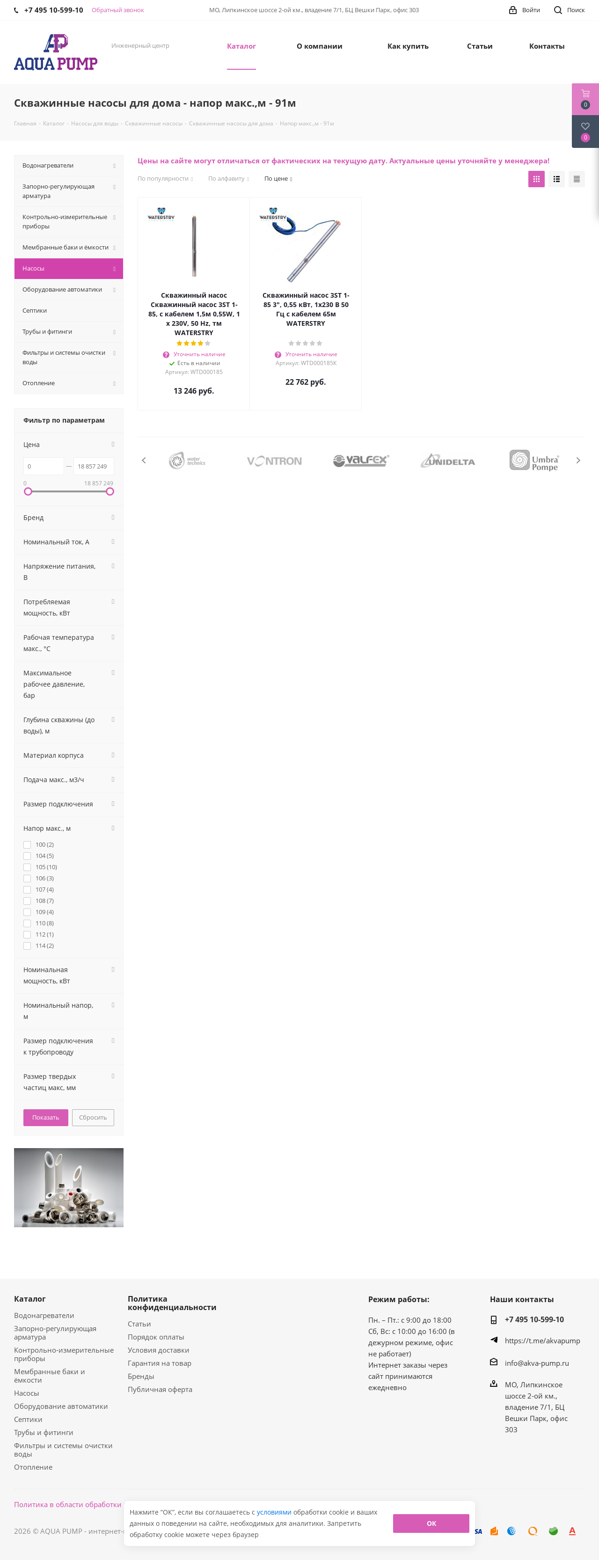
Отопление (33, 1467)
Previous (144, 460)
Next (578, 460)
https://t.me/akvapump (542, 1340)
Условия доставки (159, 1350)
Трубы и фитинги (43, 1432)
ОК (431, 1523)
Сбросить (93, 1117)
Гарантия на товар (159, 1363)
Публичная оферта (160, 1389)
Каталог (30, 1299)
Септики (28, 1419)
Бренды (141, 1376)
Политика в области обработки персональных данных (108, 1504)
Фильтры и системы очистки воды (63, 1449)
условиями (275, 1512)
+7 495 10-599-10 (534, 1319)
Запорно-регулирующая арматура (55, 1332)
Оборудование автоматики (61, 1406)
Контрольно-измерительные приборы (64, 1354)
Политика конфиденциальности (172, 1303)
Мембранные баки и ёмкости (49, 1375)
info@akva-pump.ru (537, 1363)
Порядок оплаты (156, 1336)
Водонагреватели (44, 1315)
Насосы (26, 1393)
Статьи (139, 1323)
